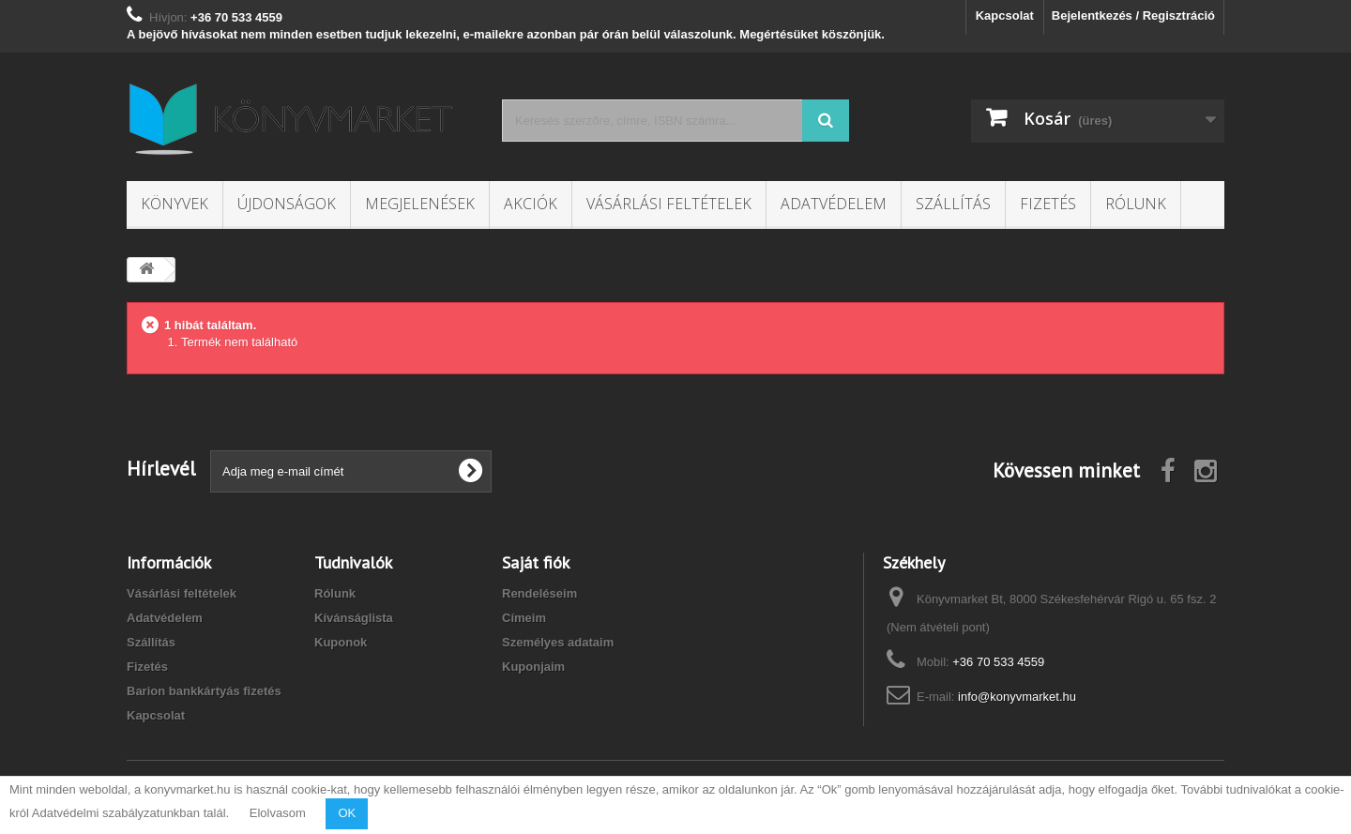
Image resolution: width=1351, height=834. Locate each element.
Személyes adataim (558, 642)
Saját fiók (535, 562)
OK (347, 813)
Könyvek (174, 203)
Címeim (524, 618)
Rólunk (1135, 203)
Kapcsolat (1005, 15)
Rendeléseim (539, 593)
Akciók (530, 203)
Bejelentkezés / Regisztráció (1133, 15)
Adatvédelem (834, 203)
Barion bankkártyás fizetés (204, 691)
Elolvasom (278, 813)
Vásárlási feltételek (668, 203)
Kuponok (340, 642)
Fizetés (1048, 203)
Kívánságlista (353, 618)
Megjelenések (420, 203)
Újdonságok (286, 203)
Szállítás (953, 203)
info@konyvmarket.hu (1017, 697)
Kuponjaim (533, 667)
